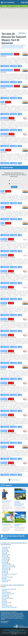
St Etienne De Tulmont (8, 589)
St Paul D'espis (6, 605)
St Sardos (4, 560)
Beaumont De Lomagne (8, 607)
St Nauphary (5, 569)
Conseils (24, 6)
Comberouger (5, 580)
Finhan (4, 548)
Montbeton (5, 596)
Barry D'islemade (6, 598)
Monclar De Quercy (7, 593)
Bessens (4, 572)
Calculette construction (6, 630)
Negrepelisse (5, 592)
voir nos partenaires (4, 622)
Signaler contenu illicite (12, 629)
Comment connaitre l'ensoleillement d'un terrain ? (19, 503)
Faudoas (4, 571)
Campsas (4, 551)
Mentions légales (20, 629)
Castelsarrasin (6, 602)
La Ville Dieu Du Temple (8, 574)
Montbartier (5, 547)
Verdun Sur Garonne (7, 566)
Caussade (4, 595)
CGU (12, 630)
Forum (3, 6)
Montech (4, 556)
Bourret (4, 601)
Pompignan (5, 557)
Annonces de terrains (18, 525)
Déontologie (20, 630)
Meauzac (4, 581)
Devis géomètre (7, 501)
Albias (3, 590)
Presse (15, 630)
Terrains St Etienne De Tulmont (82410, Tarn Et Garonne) (13, 38)
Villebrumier (5, 568)
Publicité (24, 630)
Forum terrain (6, 524)
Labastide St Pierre (7, 565)
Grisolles (4, 550)
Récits (10, 6)
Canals (4, 575)
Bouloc (4, 604)
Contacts (5, 629)
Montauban (5, 554)
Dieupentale (5, 563)
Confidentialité (12, 631)
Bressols (4, 562)
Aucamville (5, 559)
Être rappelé (13, 66)
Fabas (3, 553)
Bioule (3, 578)
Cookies (17, 631)
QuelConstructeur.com (22, 33)
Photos (16, 6)
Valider (14, 187)
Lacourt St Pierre (6, 577)
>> (18, 479)
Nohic (3, 599)
